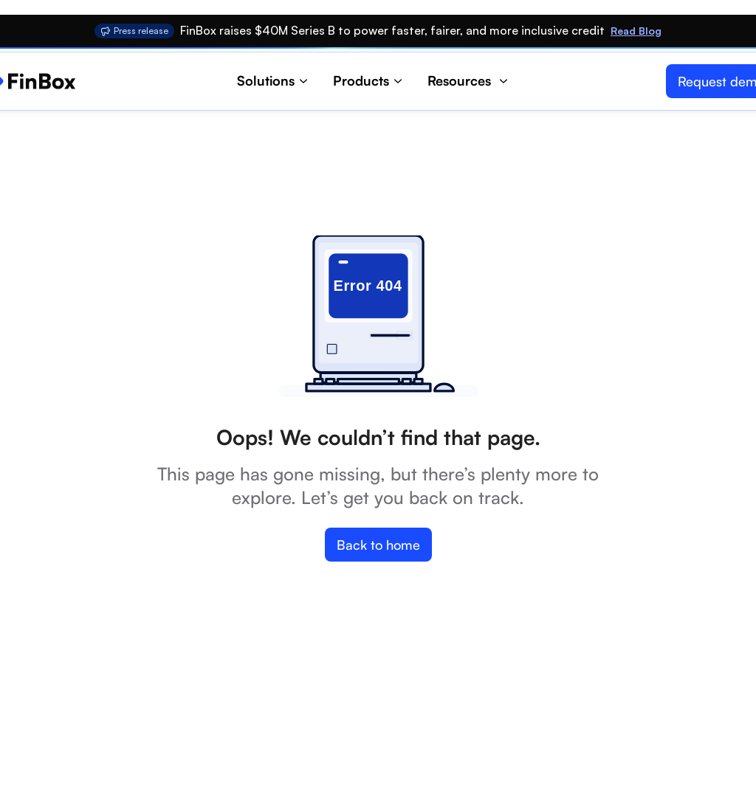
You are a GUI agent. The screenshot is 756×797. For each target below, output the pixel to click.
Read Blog (636, 30)
